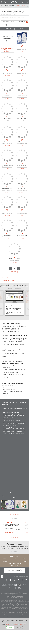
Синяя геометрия (7, 118)
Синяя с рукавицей (21, 165)
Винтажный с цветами (7, 165)
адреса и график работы (22, 610)
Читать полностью (9, 532)
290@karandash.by (15, 565)
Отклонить (18, 627)
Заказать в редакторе (22, 49)
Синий (3, 24)
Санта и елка (7, 141)
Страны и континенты (21, 95)
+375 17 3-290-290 (10, 597)
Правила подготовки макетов (21, 576)
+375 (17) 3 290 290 (15, 564)
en (4, 576)
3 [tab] (15, 319)
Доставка (5, 558)
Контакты (24, 561)
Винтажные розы (22, 71)
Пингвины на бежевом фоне (15, 258)
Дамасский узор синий (21, 47)
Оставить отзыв (15, 514)
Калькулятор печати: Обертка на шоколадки (7, 50)
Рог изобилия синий (7, 188)
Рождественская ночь (21, 235)
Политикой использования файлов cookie (15, 624)
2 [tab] (13, 319)
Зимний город (7, 235)
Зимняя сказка (7, 71)
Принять (10, 627)
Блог (24, 558)
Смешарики (7, 95)
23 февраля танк (22, 141)
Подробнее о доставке (21, 614)
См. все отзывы (14, 537)
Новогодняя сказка (21, 118)
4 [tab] (18, 319)
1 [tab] (11, 319)
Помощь (5, 561)
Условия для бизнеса (14, 556)
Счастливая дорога (7, 212)
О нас (14, 558)
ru (2, 576)
